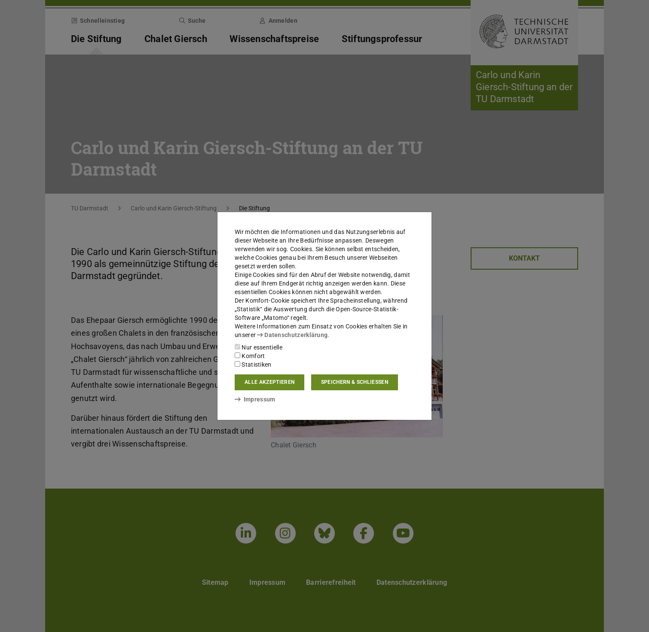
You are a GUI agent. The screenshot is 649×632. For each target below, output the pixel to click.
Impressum (255, 399)
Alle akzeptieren (269, 382)
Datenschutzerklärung (292, 334)
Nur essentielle (258, 347)
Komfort (250, 355)
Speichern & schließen (354, 382)
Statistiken (253, 364)
